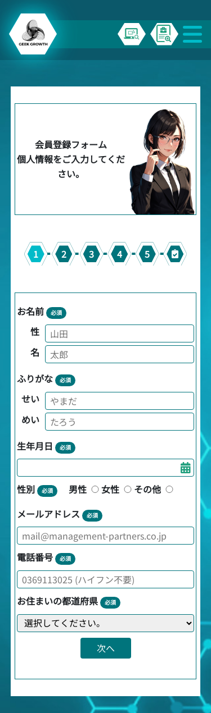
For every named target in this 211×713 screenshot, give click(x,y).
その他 (155, 489)
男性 (85, 489)
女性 (117, 489)
